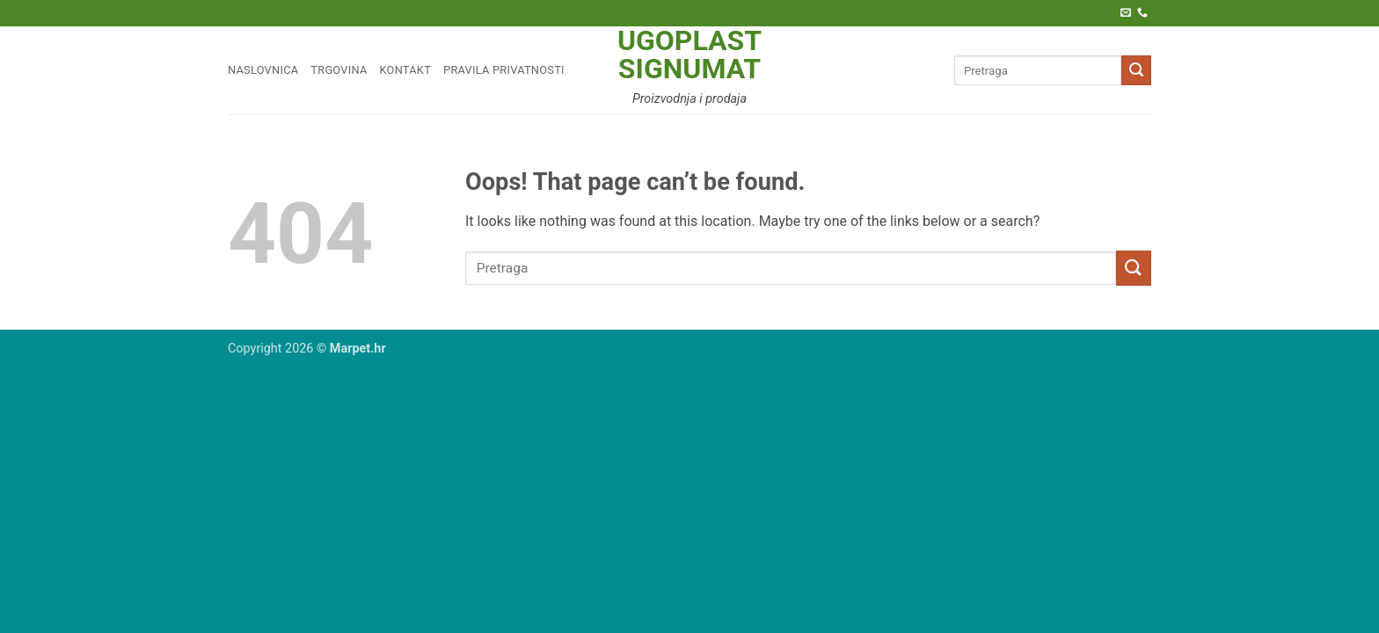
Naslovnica (263, 69)
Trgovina (338, 69)
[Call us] (1142, 13)
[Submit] (1136, 70)
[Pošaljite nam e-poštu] (1125, 13)
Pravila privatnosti (504, 69)
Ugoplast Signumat (689, 54)
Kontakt (406, 69)
